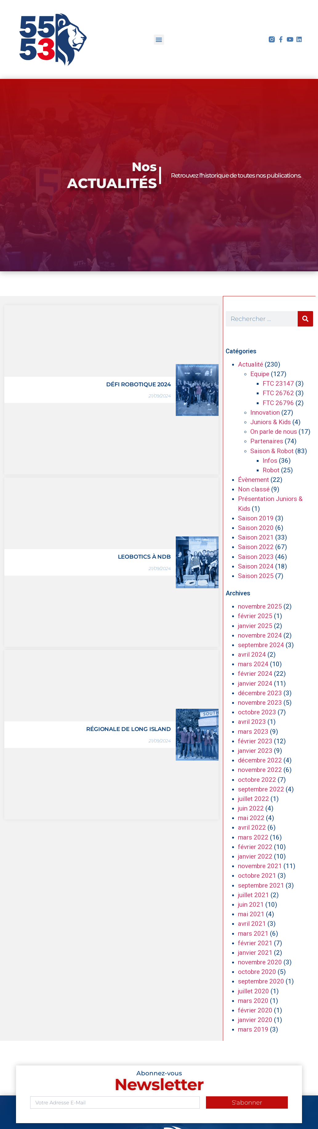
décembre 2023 (260, 693)
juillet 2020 (253, 991)
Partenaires (266, 441)
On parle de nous (273, 431)
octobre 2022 (257, 779)
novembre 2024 (260, 635)
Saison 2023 (256, 556)
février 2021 (255, 943)
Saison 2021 (256, 537)
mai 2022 (251, 818)
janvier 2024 (255, 683)
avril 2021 (252, 923)
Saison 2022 (256, 547)
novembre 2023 (260, 702)
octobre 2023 (257, 712)
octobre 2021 (257, 875)
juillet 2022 (253, 799)
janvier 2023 (255, 750)
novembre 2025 (260, 606)
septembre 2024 (261, 645)
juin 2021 (251, 904)
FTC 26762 (278, 393)
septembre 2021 (261, 885)
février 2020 (255, 1010)
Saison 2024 (256, 566)
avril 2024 (252, 654)
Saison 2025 (256, 576)
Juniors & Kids (270, 422)
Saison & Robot (272, 451)
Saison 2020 (256, 528)
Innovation (265, 412)
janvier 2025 (255, 626)
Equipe (259, 374)
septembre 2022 (261, 789)
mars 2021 (253, 933)
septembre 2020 (261, 981)
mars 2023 (253, 731)
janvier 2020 (255, 1020)
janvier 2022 (255, 856)
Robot (271, 470)
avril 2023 (252, 721)
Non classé (254, 489)
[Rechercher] (305, 318)
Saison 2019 (256, 518)
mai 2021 (251, 914)
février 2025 (255, 616)
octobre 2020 (257, 971)
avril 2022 (252, 827)
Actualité (250, 364)
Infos (270, 460)
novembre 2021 (260, 866)
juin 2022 (251, 808)
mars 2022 (253, 837)
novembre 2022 (260, 770)
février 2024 (255, 673)
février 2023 (255, 741)
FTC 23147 (278, 383)
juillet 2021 (253, 895)
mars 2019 (253, 1029)
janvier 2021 (255, 952)
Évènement (253, 479)
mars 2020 (253, 1000)
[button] (159, 40)
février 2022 (255, 847)
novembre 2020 (260, 962)
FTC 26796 (278, 403)
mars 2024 (253, 664)
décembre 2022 (260, 760)
